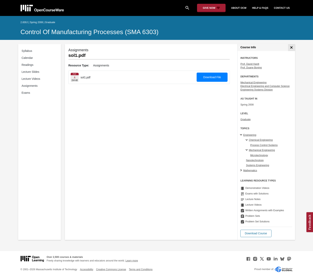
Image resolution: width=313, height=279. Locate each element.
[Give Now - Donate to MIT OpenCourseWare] (211, 8)
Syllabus (27, 50)
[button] (255, 233)
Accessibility (86, 269)
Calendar (27, 57)
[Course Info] (291, 47)
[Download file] (75, 77)
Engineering (249, 135)
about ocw (239, 8)
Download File (212, 77)
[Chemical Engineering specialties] (247, 140)
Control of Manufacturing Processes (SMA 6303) (90, 31)
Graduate (245, 119)
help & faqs (260, 8)
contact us (282, 8)
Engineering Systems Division (256, 89)
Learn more (131, 260)
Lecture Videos (31, 78)
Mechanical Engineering (253, 82)
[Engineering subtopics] (241, 135)
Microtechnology (259, 155)
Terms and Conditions (141, 269)
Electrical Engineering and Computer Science (265, 86)
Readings (27, 64)
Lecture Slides (30, 71)
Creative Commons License (111, 269)
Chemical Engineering (261, 140)
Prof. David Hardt (249, 64)
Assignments (30, 85)
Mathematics (250, 170)
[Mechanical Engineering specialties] (247, 150)
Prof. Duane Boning (251, 67)
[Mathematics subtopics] (241, 170)
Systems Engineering (257, 165)
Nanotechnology (255, 160)
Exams (26, 92)
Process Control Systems (264, 145)
